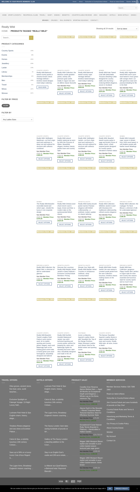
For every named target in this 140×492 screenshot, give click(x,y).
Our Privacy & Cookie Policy (118, 424)
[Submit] (136, 8)
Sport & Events (15, 15)
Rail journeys (65, 20)
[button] (132, 1)
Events (4, 55)
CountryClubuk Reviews (82, 15)
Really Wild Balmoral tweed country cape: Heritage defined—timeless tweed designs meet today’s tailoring (86, 77)
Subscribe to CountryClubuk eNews (96, 1)
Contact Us (111, 440)
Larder (4, 68)
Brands (45, 20)
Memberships (7, 76)
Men (3, 80)
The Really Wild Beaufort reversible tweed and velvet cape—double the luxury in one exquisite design (45, 208)
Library (4, 72)
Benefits (66, 15)
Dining (134, 15)
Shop (50, 15)
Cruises (54, 20)
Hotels (112, 15)
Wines (4, 89)
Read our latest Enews (117, 1)
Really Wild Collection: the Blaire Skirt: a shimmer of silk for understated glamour (46, 270)
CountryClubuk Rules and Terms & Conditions (120, 410)
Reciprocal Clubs (30, 15)
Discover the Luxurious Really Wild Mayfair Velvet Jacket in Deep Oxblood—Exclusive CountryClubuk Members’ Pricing (66, 271)
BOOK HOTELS (123, 15)
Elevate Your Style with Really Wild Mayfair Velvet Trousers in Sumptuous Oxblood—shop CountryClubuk (87, 271)
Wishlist (110, 432)
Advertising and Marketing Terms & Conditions (120, 417)
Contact (95, 20)
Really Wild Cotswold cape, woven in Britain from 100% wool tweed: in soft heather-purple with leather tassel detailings (129, 142)
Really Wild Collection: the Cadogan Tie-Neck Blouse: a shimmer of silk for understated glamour (129, 207)
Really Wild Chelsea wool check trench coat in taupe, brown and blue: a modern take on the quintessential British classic (66, 209)
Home (74, 1)
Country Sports (7, 51)
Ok (110, 488)
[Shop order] (127, 29)
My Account (111, 436)
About (81, 1)
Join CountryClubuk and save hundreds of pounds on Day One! (122, 403)
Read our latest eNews (115, 394)
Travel (42, 15)
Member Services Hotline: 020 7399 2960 (121, 388)
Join (96, 15)
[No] (137, 489)
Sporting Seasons (81, 20)
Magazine (103, 15)
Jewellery (5, 63)
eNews (57, 15)
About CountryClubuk (115, 428)
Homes (4, 59)
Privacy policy (122, 488)
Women (5, 93)
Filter (5, 105)
